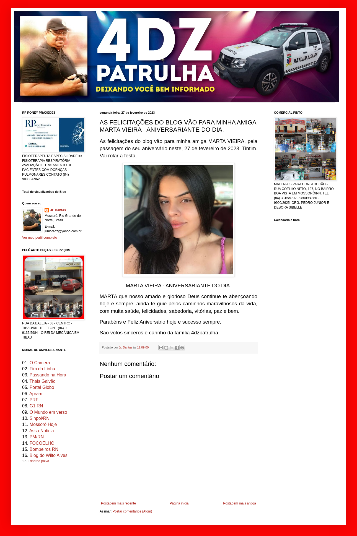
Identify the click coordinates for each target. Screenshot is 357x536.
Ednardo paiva (38, 461)
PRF (34, 399)
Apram (35, 393)
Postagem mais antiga (239, 503)
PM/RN (37, 436)
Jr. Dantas (126, 347)
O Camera (40, 362)
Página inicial (179, 503)
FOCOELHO (42, 443)
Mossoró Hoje (43, 424)
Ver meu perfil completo (39, 238)
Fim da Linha (42, 368)
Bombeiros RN (44, 449)
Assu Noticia (41, 430)
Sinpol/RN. (40, 418)
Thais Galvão (42, 381)
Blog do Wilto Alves (49, 455)
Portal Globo (42, 387)
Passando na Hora (48, 375)
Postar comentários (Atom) (132, 511)
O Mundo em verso (48, 412)
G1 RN (36, 406)
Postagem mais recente (118, 503)
